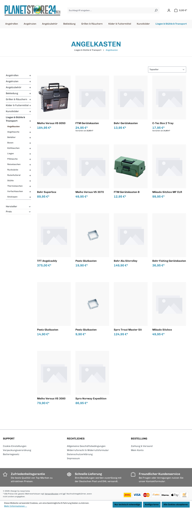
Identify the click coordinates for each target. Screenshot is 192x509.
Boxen (10, 142)
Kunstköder (12, 111)
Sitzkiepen (12, 197)
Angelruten (12, 81)
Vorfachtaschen (15, 191)
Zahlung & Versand (141, 446)
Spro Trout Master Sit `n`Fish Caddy (128, 329)
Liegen (10, 153)
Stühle (10, 180)
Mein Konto (137, 450)
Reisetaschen (14, 164)
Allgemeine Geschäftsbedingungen (86, 446)
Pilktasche (12, 159)
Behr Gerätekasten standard (126, 123)
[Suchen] (156, 10)
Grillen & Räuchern (16, 99)
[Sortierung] (167, 69)
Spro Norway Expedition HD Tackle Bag (90, 398)
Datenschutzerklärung (80, 454)
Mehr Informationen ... (15, 506)
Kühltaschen (13, 148)
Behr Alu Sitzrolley (125, 260)
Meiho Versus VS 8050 (51, 123)
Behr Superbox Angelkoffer (46, 192)
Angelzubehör (13, 87)
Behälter (11, 137)
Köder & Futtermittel (17, 105)
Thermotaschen (15, 186)
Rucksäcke (12, 169)
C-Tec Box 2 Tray (163, 123)
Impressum (73, 458)
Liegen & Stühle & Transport (15, 119)
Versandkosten (51, 494)
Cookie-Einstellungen (15, 446)
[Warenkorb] (180, 10)
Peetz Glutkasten (86, 260)
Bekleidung (12, 93)
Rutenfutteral (14, 175)
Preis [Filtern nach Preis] (18, 211)
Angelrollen (12, 75)
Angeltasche (13, 132)
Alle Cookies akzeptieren (176, 504)
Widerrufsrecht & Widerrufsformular (88, 450)
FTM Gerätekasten (87, 123)
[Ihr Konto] (168, 10)
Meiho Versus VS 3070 (89, 192)
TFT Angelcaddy (47, 260)
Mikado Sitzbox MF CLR (167, 192)
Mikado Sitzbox (162, 329)
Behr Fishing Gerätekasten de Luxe (169, 260)
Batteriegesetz (11, 454)
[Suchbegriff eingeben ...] (110, 10)
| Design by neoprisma (20, 491)
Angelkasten (13, 126)
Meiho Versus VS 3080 (51, 398)
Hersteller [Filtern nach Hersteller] (18, 206)
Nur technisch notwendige (127, 504)
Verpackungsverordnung (17, 450)
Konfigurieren (152, 504)
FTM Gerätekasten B (127, 192)
